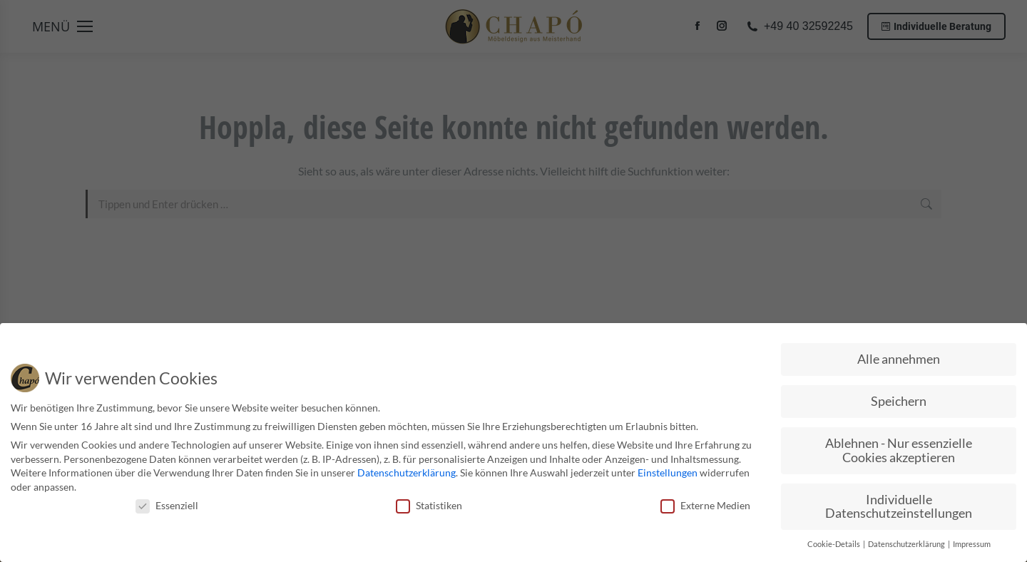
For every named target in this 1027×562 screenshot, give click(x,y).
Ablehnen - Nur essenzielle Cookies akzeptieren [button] (898, 448)
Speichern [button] (898, 399)
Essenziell (167, 502)
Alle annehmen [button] (898, 356)
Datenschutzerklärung (406, 470)
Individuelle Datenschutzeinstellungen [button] (898, 503)
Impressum (972, 542)
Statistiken (429, 502)
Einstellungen (668, 470)
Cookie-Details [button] (834, 542)
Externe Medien (705, 502)
